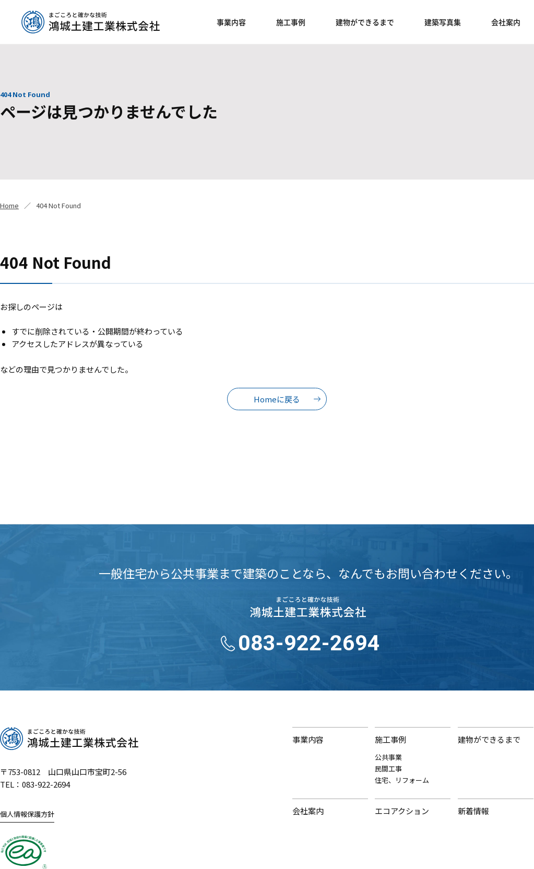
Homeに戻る (277, 399)
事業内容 (231, 22)
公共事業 (388, 757)
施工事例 (290, 22)
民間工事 (388, 768)
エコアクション (402, 810)
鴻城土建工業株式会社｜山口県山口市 (90, 21)
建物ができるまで (365, 22)
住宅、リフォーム (402, 780)
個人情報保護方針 (27, 814)
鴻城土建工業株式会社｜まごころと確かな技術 (69, 738)
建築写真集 (442, 22)
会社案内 (505, 22)
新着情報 (473, 810)
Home (9, 205)
